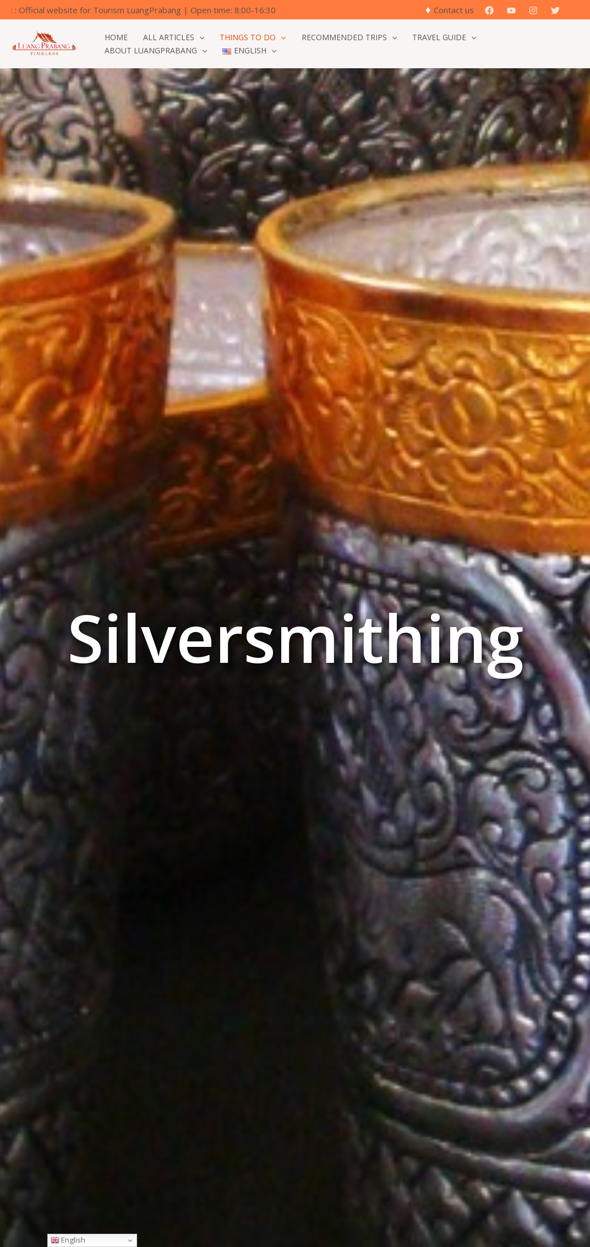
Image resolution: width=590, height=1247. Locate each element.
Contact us (454, 9)
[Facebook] (489, 10)
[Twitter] (555, 10)
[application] (199, 37)
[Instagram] (533, 10)
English (68, 1240)
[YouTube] (511, 10)
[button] (575, 10)
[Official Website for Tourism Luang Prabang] (44, 43)
